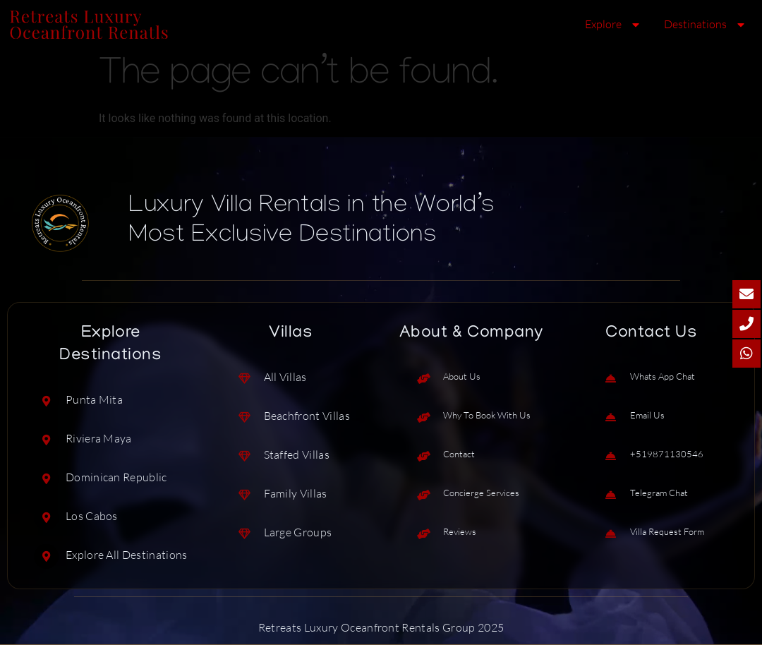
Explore (614, 24)
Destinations (706, 24)
